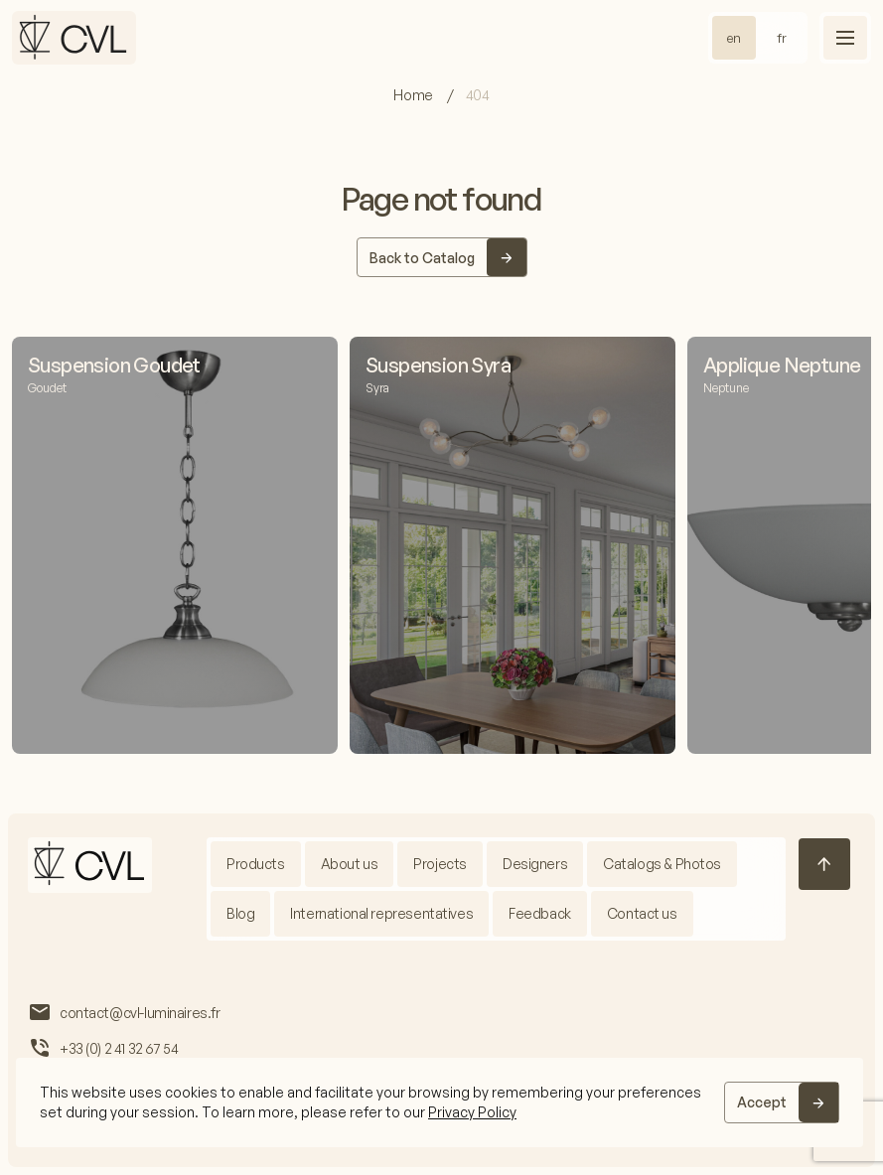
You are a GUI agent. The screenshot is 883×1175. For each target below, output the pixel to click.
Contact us (642, 913)
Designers (535, 863)
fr (782, 38)
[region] (439, 1102)
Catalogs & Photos (662, 863)
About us (349, 863)
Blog (240, 913)
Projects (440, 863)
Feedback (540, 913)
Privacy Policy (472, 1111)
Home (414, 94)
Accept (762, 1102)
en (734, 38)
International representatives (381, 913)
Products (255, 863)
